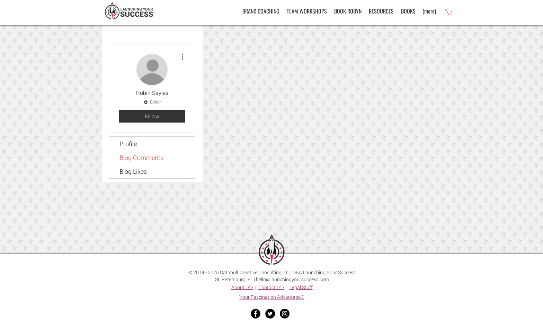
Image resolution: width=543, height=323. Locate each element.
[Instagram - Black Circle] (285, 313)
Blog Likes (133, 171)
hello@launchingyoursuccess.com (292, 279)
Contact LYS (271, 287)
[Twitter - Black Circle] (270, 313)
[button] (381, 11)
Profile (128, 144)
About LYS (242, 287)
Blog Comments (141, 157)
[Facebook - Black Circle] (255, 313)
